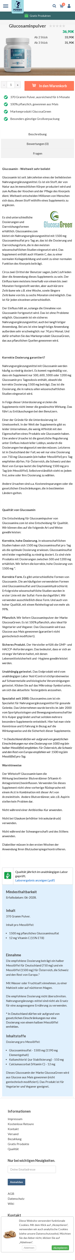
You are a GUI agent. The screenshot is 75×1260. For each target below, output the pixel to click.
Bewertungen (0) (38, 143)
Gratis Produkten (40, 15)
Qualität (13, 1149)
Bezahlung (15, 1139)
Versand (13, 1134)
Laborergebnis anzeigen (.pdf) (35, 880)
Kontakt (13, 1129)
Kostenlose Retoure (21, 1124)
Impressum (15, 1119)
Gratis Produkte (18, 1144)
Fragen (37, 153)
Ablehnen (29, 1247)
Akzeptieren (60, 1247)
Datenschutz (16, 1198)
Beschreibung (37, 134)
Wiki (11, 1203)
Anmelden (16, 1182)
